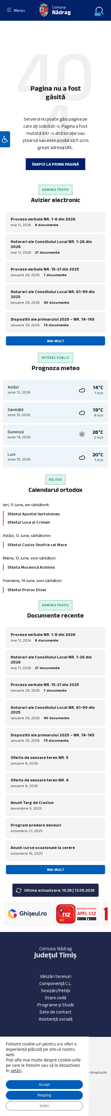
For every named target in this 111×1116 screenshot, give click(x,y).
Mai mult (55, 341)
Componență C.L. (55, 983)
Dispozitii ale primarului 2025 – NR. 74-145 (52, 319)
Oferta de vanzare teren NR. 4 (40, 780)
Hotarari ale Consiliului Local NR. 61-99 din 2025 (53, 294)
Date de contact (56, 1011)
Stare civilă (55, 997)
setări (16, 1070)
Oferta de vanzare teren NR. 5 (39, 757)
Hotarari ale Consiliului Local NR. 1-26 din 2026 (51, 244)
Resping (44, 1095)
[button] (5, 139)
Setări (44, 1105)
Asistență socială (56, 1018)
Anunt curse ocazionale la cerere (43, 847)
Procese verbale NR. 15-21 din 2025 (45, 269)
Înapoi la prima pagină (55, 164)
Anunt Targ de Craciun (32, 802)
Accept (44, 1084)
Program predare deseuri (36, 825)
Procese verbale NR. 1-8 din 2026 (43, 219)
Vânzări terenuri (55, 976)
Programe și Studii (55, 1004)
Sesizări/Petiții (55, 990)
